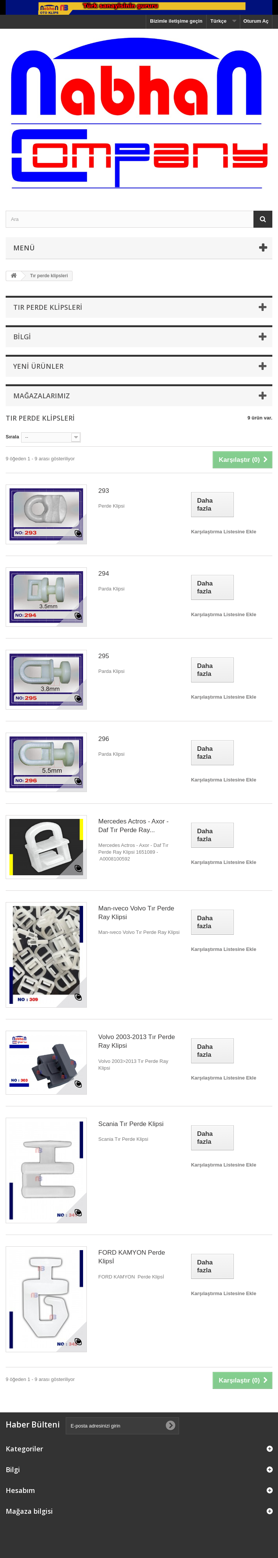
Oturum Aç (256, 21)
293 (103, 490)
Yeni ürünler (38, 366)
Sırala (12, 437)
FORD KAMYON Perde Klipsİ (131, 1257)
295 (103, 656)
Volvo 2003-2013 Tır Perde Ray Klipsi (136, 1041)
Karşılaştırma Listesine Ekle (223, 531)
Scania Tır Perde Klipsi (131, 1124)
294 (103, 573)
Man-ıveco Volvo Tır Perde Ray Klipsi (136, 913)
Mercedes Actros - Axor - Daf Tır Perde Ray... (133, 826)
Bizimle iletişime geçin (176, 21)
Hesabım (20, 1490)
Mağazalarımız (41, 395)
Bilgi (22, 336)
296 (103, 738)
